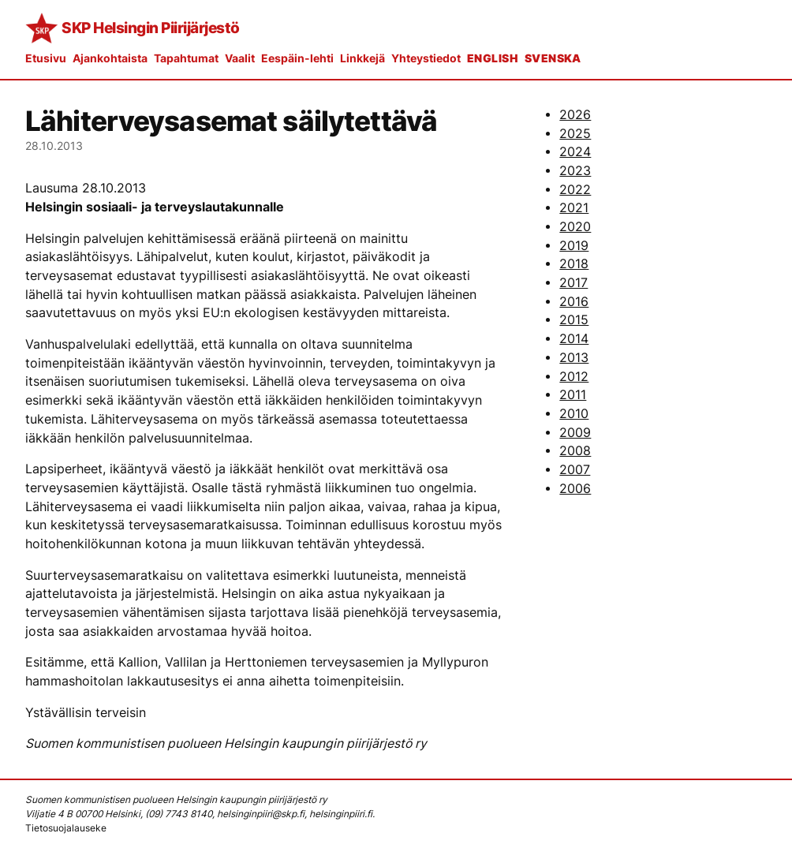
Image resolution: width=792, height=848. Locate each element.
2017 (573, 282)
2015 (573, 319)
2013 (573, 357)
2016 (573, 301)
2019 (573, 245)
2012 (573, 376)
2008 (575, 450)
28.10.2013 (54, 145)
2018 (573, 263)
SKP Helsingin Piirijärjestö (151, 27)
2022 (575, 189)
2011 (572, 394)
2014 (573, 338)
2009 (575, 432)
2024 (575, 151)
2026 (575, 114)
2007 (574, 469)
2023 (575, 170)
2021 (573, 207)
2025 (575, 133)
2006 (575, 488)
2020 (575, 226)
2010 (573, 413)
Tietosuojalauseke (65, 828)
